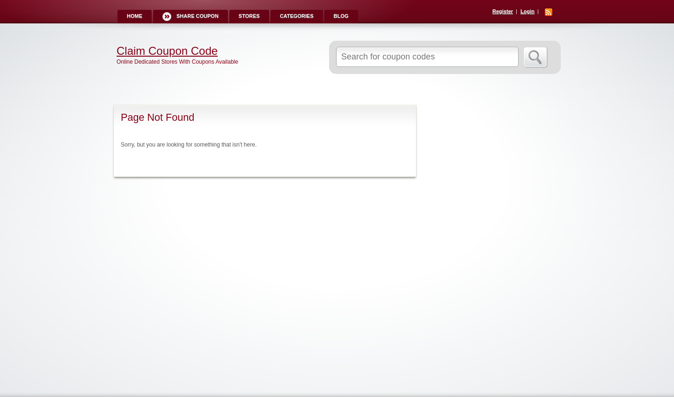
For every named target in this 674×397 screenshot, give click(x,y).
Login (527, 11)
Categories (297, 16)
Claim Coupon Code (167, 51)
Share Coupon (197, 16)
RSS (548, 12)
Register (502, 11)
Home (134, 16)
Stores (249, 16)
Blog (341, 16)
